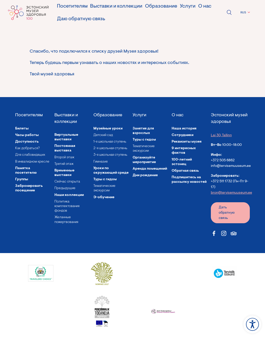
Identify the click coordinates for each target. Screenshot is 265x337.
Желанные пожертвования (66, 220)
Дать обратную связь (227, 213)
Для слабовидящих (30, 155)
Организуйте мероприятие (144, 160)
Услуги (187, 6)
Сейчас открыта (67, 182)
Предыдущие (64, 188)
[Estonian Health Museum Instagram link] (224, 233)
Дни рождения (145, 175)
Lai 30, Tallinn (221, 135)
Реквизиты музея (186, 142)
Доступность (27, 142)
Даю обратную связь (81, 18)
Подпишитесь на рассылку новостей (189, 180)
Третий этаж (64, 164)
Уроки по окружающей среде (111, 171)
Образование (161, 6)
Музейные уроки (108, 128)
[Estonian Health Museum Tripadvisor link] (234, 233)
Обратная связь (185, 171)
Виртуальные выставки (66, 137)
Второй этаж (64, 157)
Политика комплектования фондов (66, 206)
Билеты (22, 128)
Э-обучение (103, 197)
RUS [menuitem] (243, 12)
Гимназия (100, 162)
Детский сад (103, 135)
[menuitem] (244, 12)
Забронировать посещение (29, 188)
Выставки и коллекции (116, 6)
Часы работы (27, 135)
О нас (204, 6)
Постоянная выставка (64, 148)
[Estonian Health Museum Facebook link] (214, 233)
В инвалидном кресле (32, 162)
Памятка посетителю (26, 171)
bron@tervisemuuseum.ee (231, 193)
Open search (229, 12)
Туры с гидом (105, 179)
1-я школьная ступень (109, 142)
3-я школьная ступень (110, 155)
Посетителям (72, 6)
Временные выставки (64, 173)
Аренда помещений (150, 169)
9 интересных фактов (184, 151)
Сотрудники (182, 135)
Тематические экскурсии (104, 188)
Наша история (184, 128)
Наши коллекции (69, 195)
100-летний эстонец (182, 162)
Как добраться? (27, 148)
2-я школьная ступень (110, 148)
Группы (21, 179)
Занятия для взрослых (143, 131)
